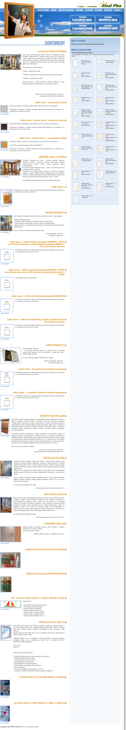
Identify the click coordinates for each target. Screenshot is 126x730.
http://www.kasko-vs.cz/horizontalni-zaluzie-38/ (48, 451)
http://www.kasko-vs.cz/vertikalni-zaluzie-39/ (49, 488)
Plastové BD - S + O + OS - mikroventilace (110, 185)
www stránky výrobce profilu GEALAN (51, 96)
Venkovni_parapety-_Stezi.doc (53, 361)
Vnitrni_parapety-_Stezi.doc (54, 233)
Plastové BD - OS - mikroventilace (86, 159)
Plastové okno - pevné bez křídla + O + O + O (87, 148)
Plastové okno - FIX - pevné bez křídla (86, 62)
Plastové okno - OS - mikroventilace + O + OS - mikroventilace (111, 137)
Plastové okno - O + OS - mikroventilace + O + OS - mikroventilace (111, 125)
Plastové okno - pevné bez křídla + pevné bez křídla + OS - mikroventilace (87, 113)
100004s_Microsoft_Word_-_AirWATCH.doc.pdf (48, 534)
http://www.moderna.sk (56, 235)
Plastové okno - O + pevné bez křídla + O (87, 136)
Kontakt (36, 726)
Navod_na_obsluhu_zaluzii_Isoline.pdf (51, 449)
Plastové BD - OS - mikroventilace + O (110, 172)
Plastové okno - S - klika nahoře (110, 61)
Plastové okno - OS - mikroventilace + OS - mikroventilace (110, 100)
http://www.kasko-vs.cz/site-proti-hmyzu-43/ (49, 517)
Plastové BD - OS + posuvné (86, 196)
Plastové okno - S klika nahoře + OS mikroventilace (86, 87)
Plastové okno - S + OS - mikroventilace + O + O (111, 149)
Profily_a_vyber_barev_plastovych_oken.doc (49, 94)
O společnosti (30, 726)
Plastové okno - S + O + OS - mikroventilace (86, 123)
